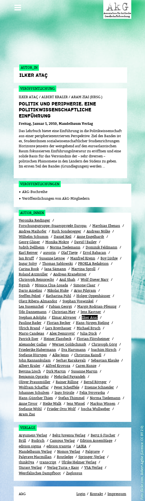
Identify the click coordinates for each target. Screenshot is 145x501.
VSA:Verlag (93, 461)
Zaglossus (74, 467)
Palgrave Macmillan (35, 450)
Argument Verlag (33, 429)
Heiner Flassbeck (57, 332)
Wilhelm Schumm (33, 230)
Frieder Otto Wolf (61, 402)
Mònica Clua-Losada (51, 279)
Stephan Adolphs (32, 311)
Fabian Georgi (60, 300)
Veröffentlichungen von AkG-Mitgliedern (56, 192)
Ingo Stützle (64, 386)
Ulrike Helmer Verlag (79, 456)
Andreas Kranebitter (69, 268)
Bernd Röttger (95, 375)
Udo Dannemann (32, 306)
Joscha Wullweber (95, 402)
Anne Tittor (28, 397)
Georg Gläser (29, 235)
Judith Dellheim (32, 241)
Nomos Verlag (68, 445)
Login (80, 487)
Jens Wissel (76, 397)
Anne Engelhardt (90, 230)
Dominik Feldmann (101, 241)
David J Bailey (85, 235)
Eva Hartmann (73, 343)
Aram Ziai (27, 408)
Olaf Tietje (69, 246)
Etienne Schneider (99, 381)
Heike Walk (52, 397)
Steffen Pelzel (30, 289)
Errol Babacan (94, 246)
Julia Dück (88, 327)
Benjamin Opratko (34, 370)
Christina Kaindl (87, 348)
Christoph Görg (104, 338)
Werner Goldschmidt (69, 338)
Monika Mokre (57, 235)
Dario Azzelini (30, 284)
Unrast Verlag (30, 461)
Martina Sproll (83, 262)
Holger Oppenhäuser (93, 289)
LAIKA (81, 440)
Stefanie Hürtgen (33, 348)
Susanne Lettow (52, 252)
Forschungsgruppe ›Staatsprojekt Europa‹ (53, 219)
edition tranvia (58, 440)
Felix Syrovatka (92, 386)
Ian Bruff (26, 252)
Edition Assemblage (96, 434)
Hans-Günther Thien (36, 392)
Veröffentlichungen (39, 177)
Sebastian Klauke (105, 354)
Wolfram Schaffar (34, 381)
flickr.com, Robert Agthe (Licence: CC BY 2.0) (142, 459)
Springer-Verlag (91, 450)
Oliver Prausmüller (34, 375)
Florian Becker (59, 316)
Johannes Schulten (34, 386)
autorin (49, 246)
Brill (22, 434)
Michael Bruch (88, 322)
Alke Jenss (60, 348)
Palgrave (92, 445)
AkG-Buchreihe (34, 185)
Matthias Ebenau (106, 219)
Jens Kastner (91, 306)
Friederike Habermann (37, 343)
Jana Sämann (55, 262)
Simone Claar (84, 279)
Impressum (116, 487)
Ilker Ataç (90, 311)
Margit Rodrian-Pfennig (96, 300)
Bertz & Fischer (103, 429)
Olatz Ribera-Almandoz (38, 295)
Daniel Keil (62, 230)
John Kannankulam (35, 354)
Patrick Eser (28, 332)
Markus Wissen (102, 397)
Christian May (63, 306)
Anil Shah (67, 273)
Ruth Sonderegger (66, 225)
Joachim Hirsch (103, 343)
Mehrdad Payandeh (69, 370)
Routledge (65, 450)
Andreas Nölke (98, 225)
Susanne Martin (84, 365)
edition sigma (30, 440)
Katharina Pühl (58, 289)
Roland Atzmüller (33, 268)
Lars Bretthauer (58, 322)
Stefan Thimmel (71, 392)
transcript (47, 456)
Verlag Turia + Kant (63, 461)
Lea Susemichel (31, 300)
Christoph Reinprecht (36, 273)
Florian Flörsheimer (93, 332)
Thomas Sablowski (57, 257)
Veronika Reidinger (34, 214)
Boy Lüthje (109, 252)
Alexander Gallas (33, 338)
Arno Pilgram (85, 284)
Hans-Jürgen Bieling (92, 316)
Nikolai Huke (58, 284)
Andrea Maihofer (32, 225)
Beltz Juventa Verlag (68, 429)
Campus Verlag (62, 434)
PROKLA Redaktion (93, 257)
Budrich (38, 434)
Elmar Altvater (64, 311)
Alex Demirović (62, 327)
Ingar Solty (28, 257)
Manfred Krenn (82, 252)
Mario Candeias (31, 327)
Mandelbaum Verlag (35, 445)
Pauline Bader (30, 316)
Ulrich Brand (29, 322)
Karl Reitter (28, 246)
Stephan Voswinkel (77, 295)
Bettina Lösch (30, 365)
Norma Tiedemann (65, 241)
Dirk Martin (56, 365)
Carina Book (29, 262)
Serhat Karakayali (71, 354)
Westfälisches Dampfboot (40, 467)
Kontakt (96, 487)
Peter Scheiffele (66, 381)
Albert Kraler (29, 359)
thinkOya (26, 456)
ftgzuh (24, 279)
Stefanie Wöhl (30, 402)
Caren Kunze (86, 359)
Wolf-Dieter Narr (95, 273)
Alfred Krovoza (58, 359)
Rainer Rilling (67, 375)
